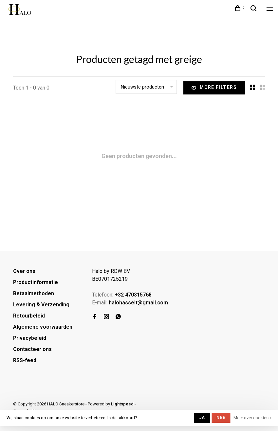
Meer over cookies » (252, 417)
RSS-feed (24, 360)
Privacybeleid (29, 338)
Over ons (24, 271)
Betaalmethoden (33, 293)
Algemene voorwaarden (42, 327)
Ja (202, 417)
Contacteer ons (32, 349)
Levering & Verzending (41, 304)
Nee (220, 417)
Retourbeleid (29, 316)
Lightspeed (122, 403)
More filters (214, 88)
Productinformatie (35, 282)
